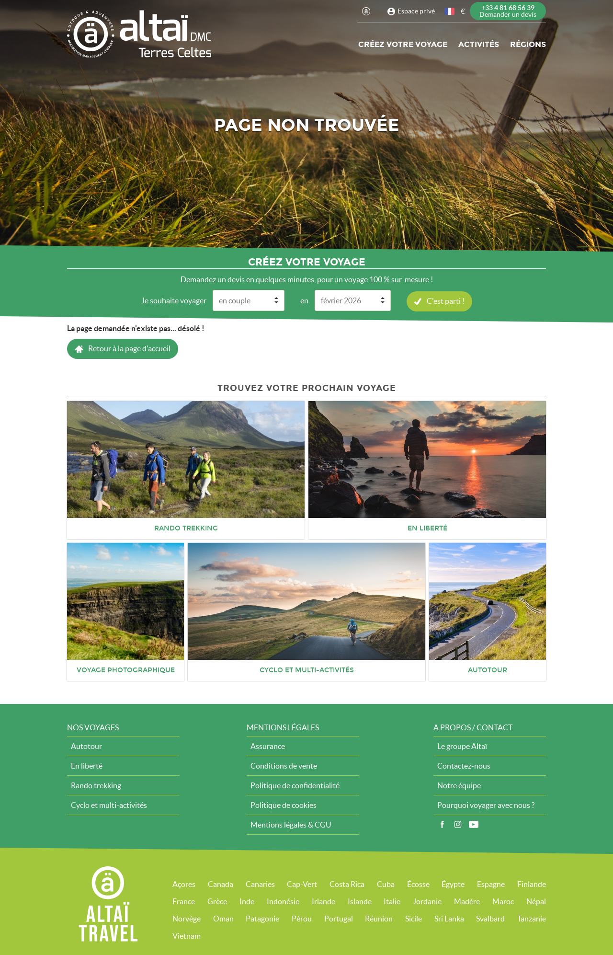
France (183, 901)
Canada (220, 883)
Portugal (338, 918)
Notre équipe (459, 785)
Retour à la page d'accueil (129, 348)
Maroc (503, 901)
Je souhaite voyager (173, 300)
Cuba (386, 883)
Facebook (442, 824)
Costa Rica (346, 883)
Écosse (418, 883)
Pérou (302, 918)
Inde (246, 901)
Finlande (531, 883)
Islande (360, 901)
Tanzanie (531, 918)
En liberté (86, 765)
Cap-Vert (302, 883)
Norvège (186, 918)
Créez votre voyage (402, 44)
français (450, 11)
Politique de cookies (283, 804)
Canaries (260, 883)
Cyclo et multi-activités (109, 804)
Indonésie (283, 901)
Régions (528, 44)
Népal (536, 901)
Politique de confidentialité (295, 785)
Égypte (453, 883)
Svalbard (490, 918)
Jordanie (427, 901)
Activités (478, 44)
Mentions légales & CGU (290, 824)
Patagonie (262, 918)
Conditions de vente (283, 765)
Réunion (379, 918)
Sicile (413, 918)
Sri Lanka (449, 918)
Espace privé (416, 11)
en (304, 300)
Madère (467, 901)
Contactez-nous (463, 765)
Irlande (323, 901)
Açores (183, 883)
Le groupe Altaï (462, 745)
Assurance (267, 745)
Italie (392, 901)
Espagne (491, 883)
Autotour (86, 745)
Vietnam (186, 935)
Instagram (458, 824)
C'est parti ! (446, 300)
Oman (223, 918)
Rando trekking (96, 785)
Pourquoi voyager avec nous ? (485, 804)
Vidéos (473, 824)
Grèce (217, 901)
